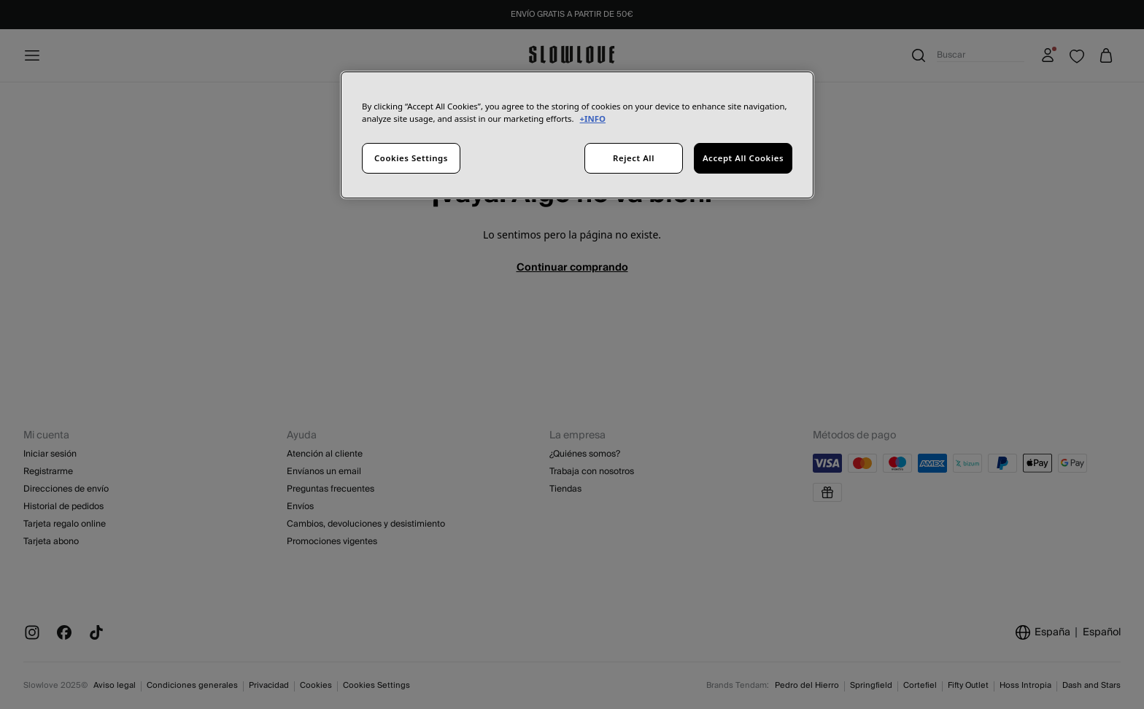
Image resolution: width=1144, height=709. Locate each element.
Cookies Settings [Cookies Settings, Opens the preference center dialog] (411, 157)
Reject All (633, 157)
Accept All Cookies (743, 157)
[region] (577, 135)
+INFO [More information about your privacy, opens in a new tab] (593, 118)
